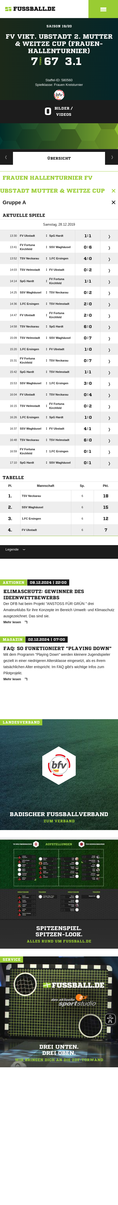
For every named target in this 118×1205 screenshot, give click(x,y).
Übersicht (59, 158)
